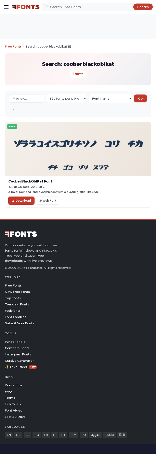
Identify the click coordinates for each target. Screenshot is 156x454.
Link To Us (13, 404)
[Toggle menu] (6, 7)
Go (140, 98)
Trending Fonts (17, 304)
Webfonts (13, 311)
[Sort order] (110, 98)
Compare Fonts (17, 348)
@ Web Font (47, 200)
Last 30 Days (15, 417)
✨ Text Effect (21, 367)
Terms (10, 398)
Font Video (13, 410)
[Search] (98, 7)
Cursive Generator (19, 361)
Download (21, 200)
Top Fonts (13, 298)
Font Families (15, 317)
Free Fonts (13, 46)
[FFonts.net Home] (26, 6)
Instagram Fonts (18, 354)
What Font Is (15, 342)
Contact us (13, 385)
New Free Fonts (17, 292)
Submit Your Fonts (19, 323)
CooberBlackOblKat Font (30, 181)
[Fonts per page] (66, 98)
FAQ (8, 391)
